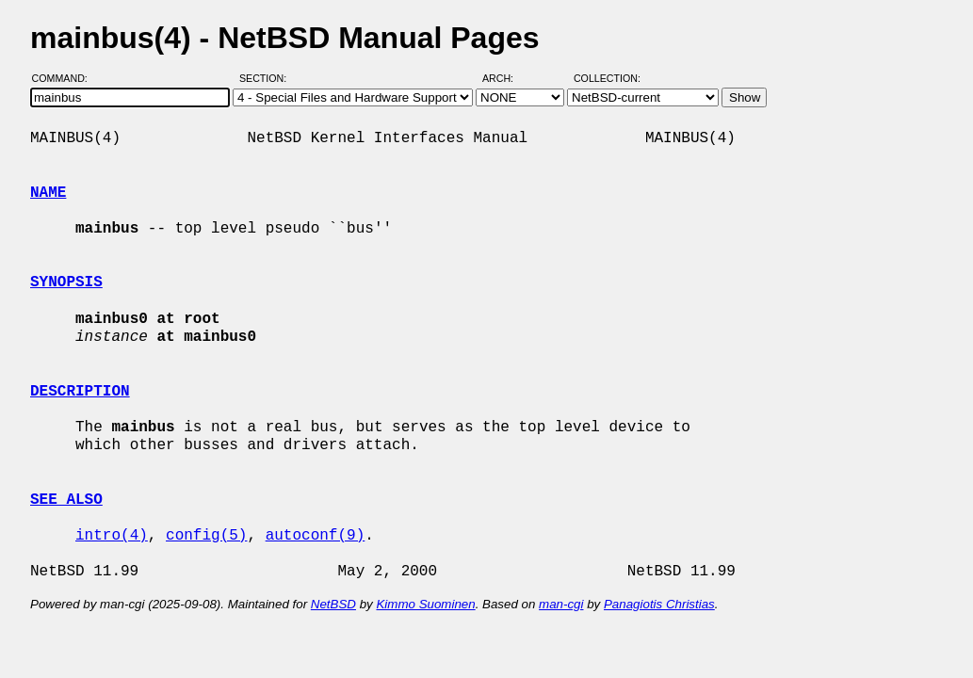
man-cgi (561, 604)
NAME (48, 193)
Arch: (506, 78)
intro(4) (111, 535)
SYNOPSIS (66, 282)
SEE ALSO (66, 500)
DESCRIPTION (80, 391)
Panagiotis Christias (659, 604)
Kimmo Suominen (425, 604)
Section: (267, 78)
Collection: (607, 78)
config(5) (206, 535)
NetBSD (333, 604)
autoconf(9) (315, 535)
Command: (65, 78)
